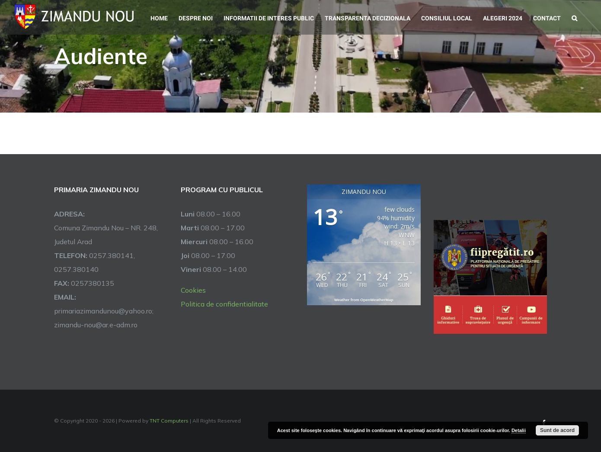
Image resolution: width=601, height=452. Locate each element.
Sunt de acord (557, 430)
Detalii (518, 430)
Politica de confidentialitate (224, 304)
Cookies (193, 290)
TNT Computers (169, 420)
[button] (574, 17)
